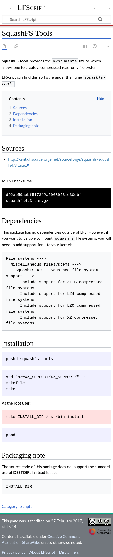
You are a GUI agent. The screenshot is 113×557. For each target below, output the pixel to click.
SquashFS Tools (15, 60)
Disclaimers (69, 550)
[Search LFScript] (56, 19)
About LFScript (42, 550)
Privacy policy (13, 550)
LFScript (31, 7)
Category (10, 504)
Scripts (26, 504)
